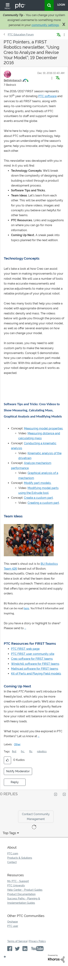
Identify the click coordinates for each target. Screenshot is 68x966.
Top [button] (5, 957)
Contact (12, 862)
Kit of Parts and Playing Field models (36, 673)
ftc (30, 751)
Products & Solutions (19, 857)
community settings (45, 25)
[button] (52, 78)
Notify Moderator (18, 771)
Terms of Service (17, 941)
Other (17, 744)
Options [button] (64, 35)
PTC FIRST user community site (32, 654)
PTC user (12, 926)
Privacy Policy (37, 941)
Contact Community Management (36, 816)
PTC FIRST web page (25, 649)
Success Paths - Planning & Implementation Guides (23, 900)
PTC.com (12, 853)
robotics (42, 751)
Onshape (12, 921)
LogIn (61, 4)
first (14, 751)
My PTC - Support (18, 881)
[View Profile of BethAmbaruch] (13, 80)
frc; (23, 751)
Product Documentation (21, 894)
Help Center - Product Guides (24, 889)
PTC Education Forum (21, 34)
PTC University (16, 885)
